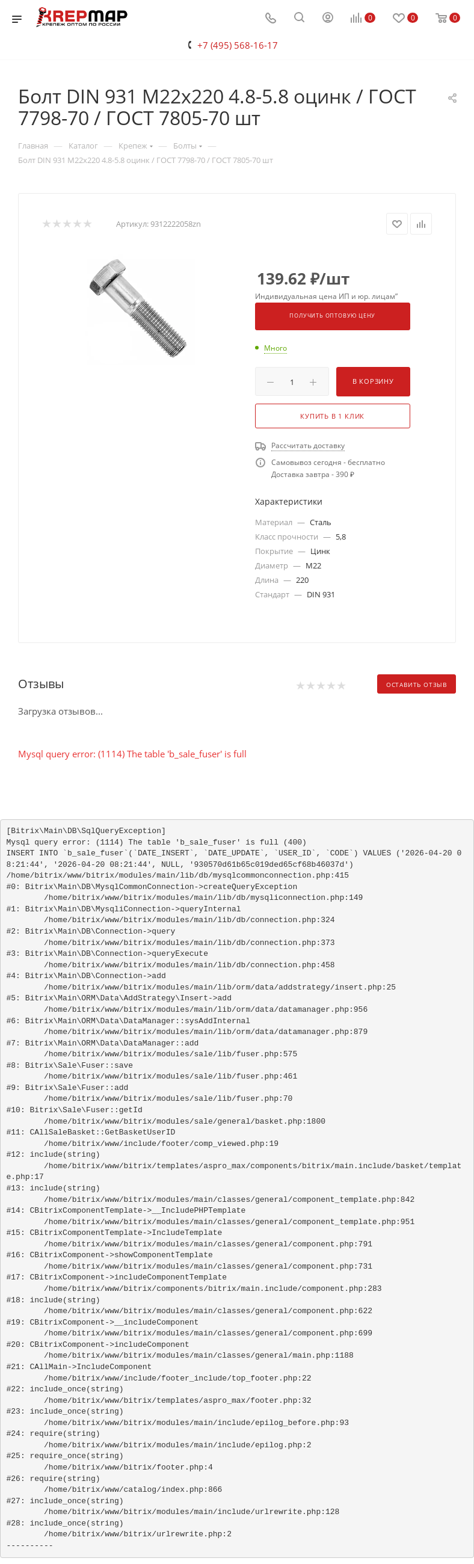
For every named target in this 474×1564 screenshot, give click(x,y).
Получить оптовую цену (332, 315)
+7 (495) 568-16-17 (237, 45)
